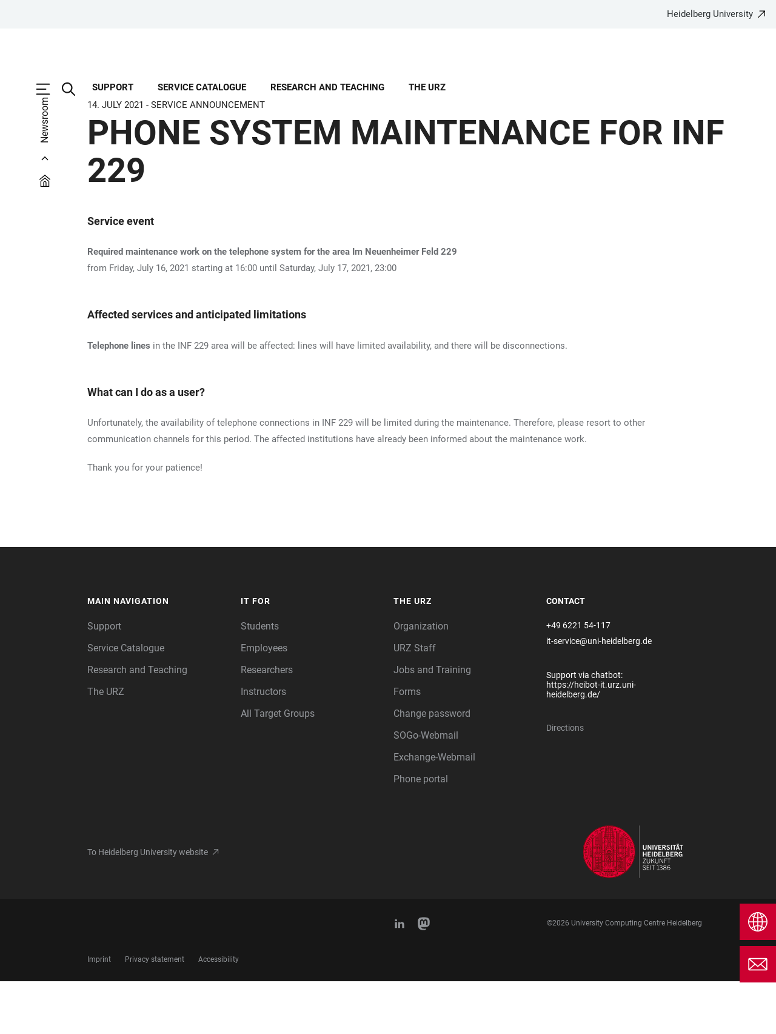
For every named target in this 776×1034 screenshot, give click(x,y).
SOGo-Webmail (425, 788)
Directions (565, 780)
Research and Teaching (327, 87)
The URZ (427, 87)
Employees (264, 701)
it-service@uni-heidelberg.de (599, 694)
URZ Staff (414, 701)
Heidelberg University (710, 13)
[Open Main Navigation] (49, 89)
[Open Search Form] (74, 89)
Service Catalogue (202, 87)
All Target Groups (278, 766)
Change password (431, 766)
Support (112, 87)
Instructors (263, 744)
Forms (407, 744)
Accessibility (218, 1012)
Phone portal (420, 832)
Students (260, 679)
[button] (158, 654)
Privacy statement (154, 1012)
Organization (421, 679)
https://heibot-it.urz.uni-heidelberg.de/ (591, 742)
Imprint (99, 1012)
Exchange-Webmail (434, 810)
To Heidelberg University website (147, 905)
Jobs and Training (432, 722)
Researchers (267, 722)
